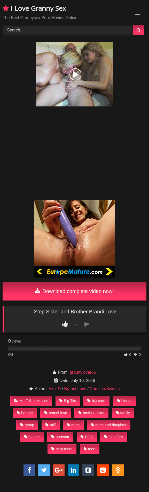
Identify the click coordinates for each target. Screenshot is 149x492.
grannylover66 (83, 372)
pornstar (60, 437)
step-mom (61, 449)
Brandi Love (75, 389)
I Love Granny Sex (34, 8)
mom (73, 425)
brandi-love (55, 413)
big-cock (96, 401)
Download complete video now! (74, 291)
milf (50, 425)
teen (89, 449)
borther (25, 413)
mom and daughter (109, 425)
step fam (113, 437)
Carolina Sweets (105, 389)
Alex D (55, 389)
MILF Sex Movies (31, 401)
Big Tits (67, 401)
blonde (124, 401)
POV (87, 437)
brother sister (92, 413)
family (123, 413)
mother (32, 437)
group (27, 425)
